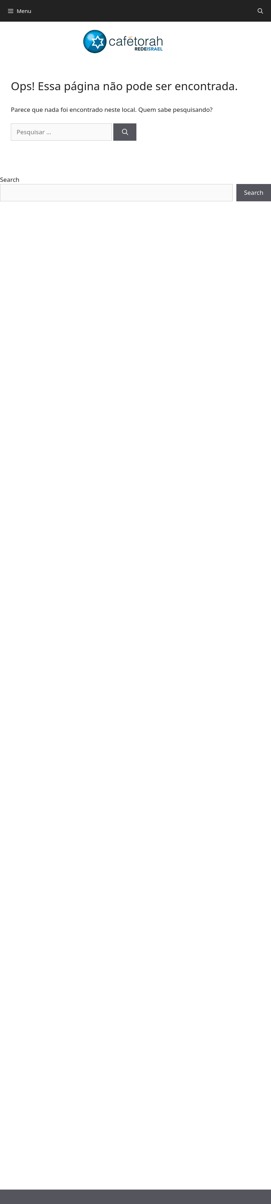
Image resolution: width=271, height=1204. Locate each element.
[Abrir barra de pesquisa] (260, 11)
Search (9, 179)
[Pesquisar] (124, 132)
